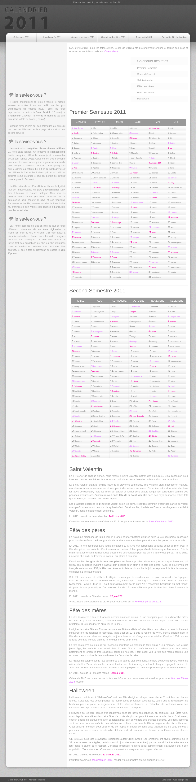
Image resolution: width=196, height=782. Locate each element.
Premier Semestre (147, 68)
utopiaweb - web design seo (175, 780)
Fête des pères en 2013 (148, 601)
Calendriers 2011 (21, 37)
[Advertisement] (120, 19)
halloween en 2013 (101, 759)
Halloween (143, 98)
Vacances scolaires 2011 (82, 37)
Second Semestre (147, 74)
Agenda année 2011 (51, 37)
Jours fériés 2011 (144, 37)
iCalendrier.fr (111, 51)
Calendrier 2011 (26, 18)
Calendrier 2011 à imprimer (174, 37)
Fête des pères (145, 86)
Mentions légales (37, 780)
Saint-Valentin (145, 80)
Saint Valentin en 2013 (161, 521)
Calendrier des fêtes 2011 (113, 37)
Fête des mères (145, 92)
